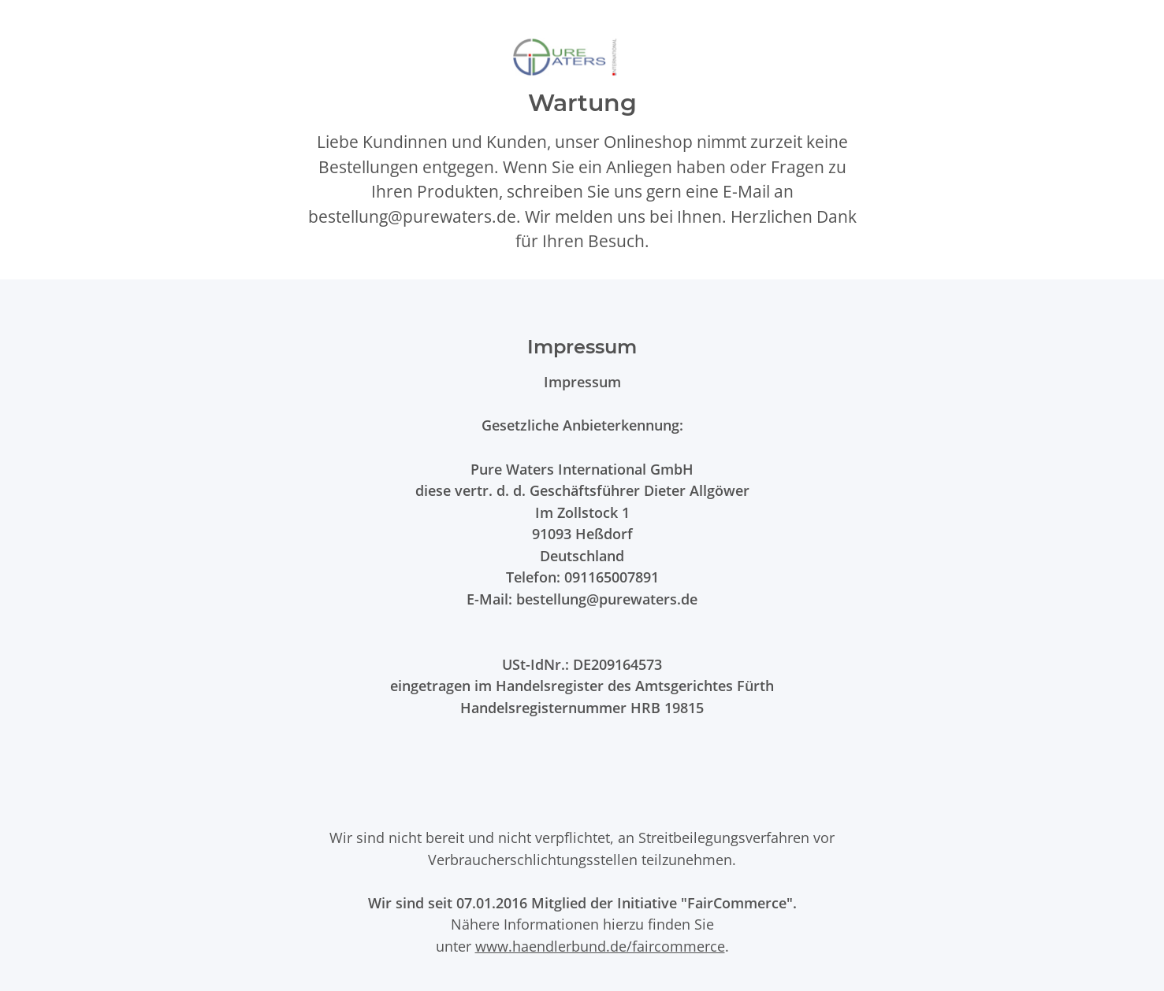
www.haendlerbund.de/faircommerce (600, 946)
